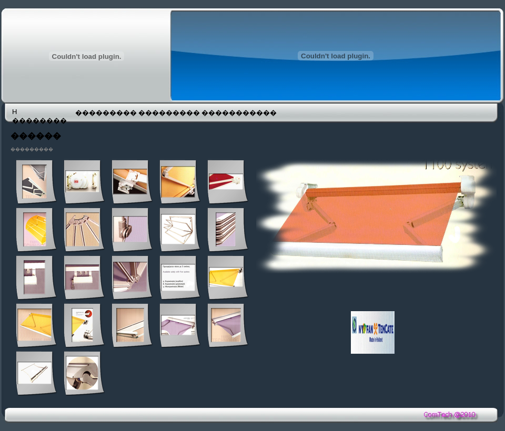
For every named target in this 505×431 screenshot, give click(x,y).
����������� (232, 113)
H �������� (39, 116)
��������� (106, 113)
